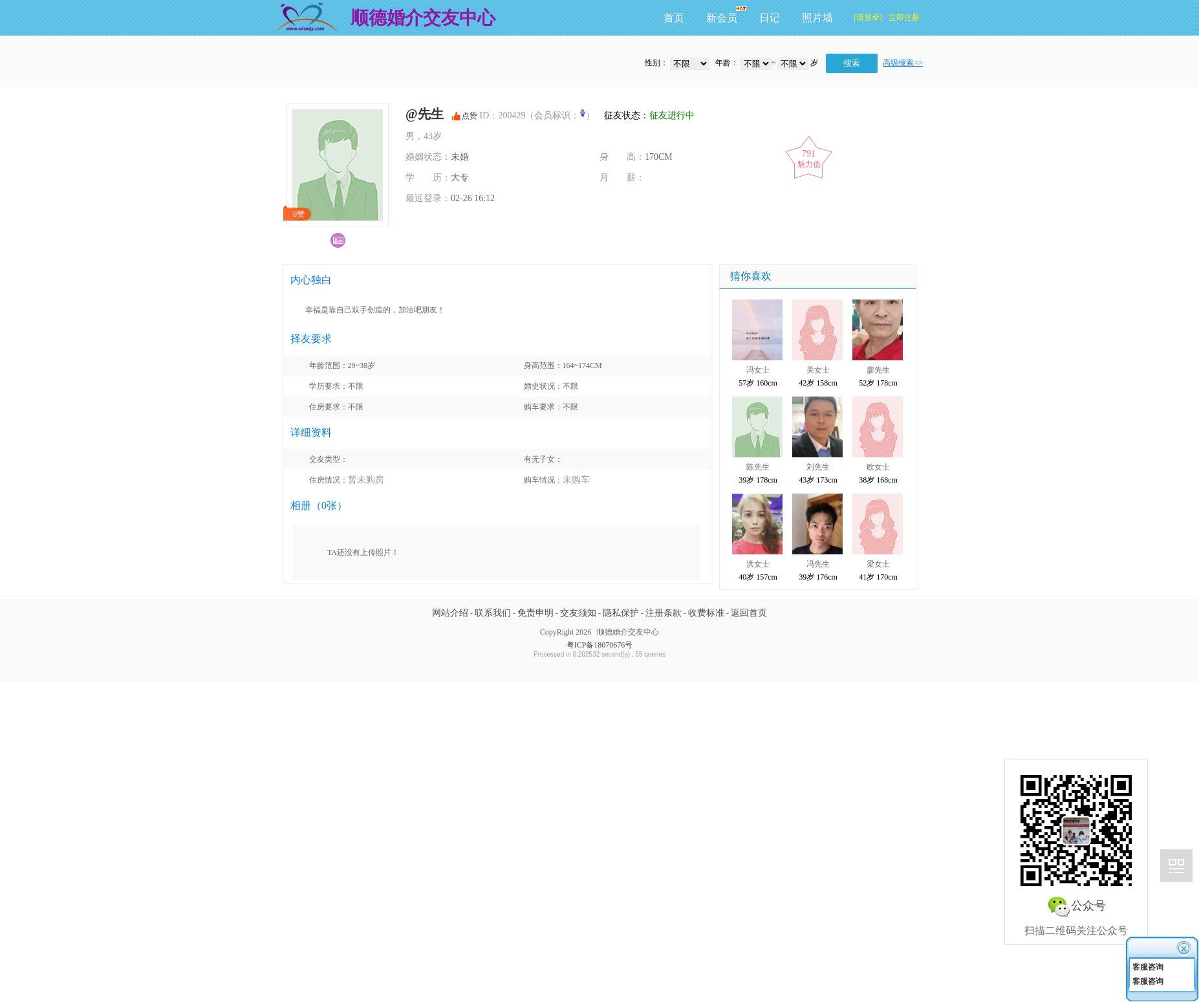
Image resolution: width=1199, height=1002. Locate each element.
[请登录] (868, 17)
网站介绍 (450, 613)
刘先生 (818, 467)
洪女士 (758, 564)
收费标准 (706, 613)
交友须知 (578, 613)
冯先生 (818, 564)
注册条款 (663, 613)
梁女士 (878, 564)
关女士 (818, 370)
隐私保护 (621, 613)
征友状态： (646, 115)
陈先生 (758, 467)
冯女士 (758, 370)
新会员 (721, 17)
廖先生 (878, 370)
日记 (769, 17)
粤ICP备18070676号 (600, 644)
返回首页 (749, 613)
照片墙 (817, 17)
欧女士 (878, 467)
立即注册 (904, 17)
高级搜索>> (903, 62)
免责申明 (535, 613)
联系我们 (493, 613)
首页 (674, 17)
